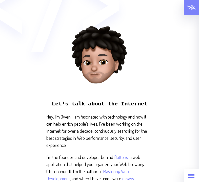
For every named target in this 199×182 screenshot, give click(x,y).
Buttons (121, 157)
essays (128, 178)
